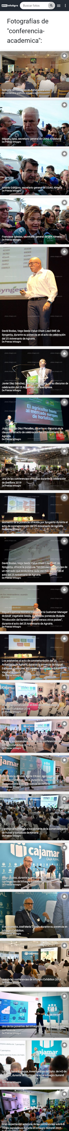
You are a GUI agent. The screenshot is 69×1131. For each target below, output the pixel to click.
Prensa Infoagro (13, 142)
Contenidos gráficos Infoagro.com (22, 93)
